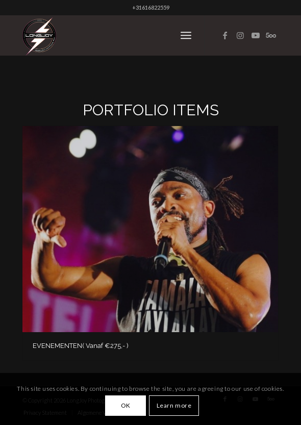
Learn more (174, 405)
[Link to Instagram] (240, 35)
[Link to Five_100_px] (271, 35)
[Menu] (186, 35)
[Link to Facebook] (225, 35)
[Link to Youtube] (255, 35)
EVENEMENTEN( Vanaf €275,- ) (81, 345)
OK (126, 405)
